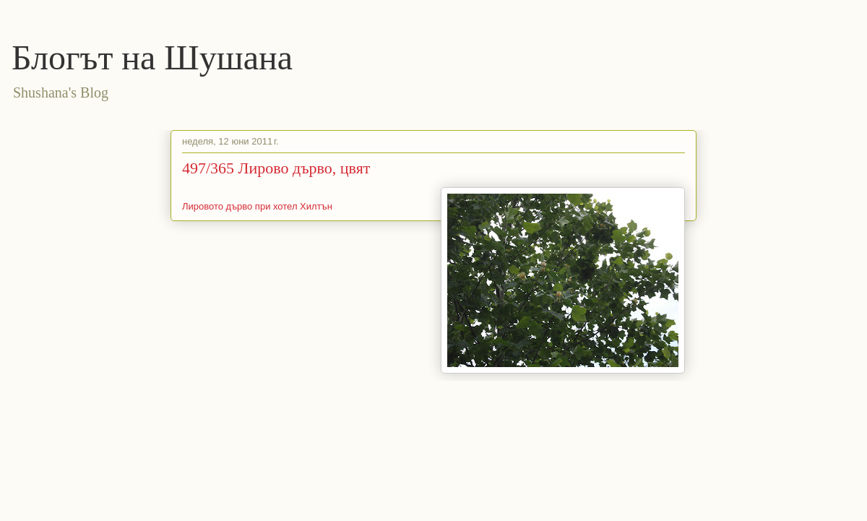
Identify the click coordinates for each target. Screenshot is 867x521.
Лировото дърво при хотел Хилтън (257, 206)
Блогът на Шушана (152, 57)
